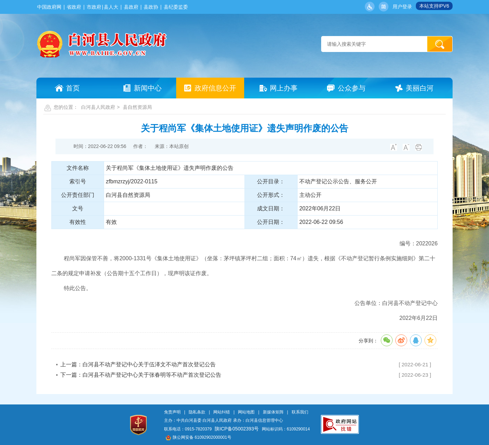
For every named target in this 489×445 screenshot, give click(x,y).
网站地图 (246, 412)
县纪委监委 (176, 7)
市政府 (94, 7)
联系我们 (300, 412)
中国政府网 (49, 7)
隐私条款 (197, 412)
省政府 (74, 7)
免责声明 (172, 412)
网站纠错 (221, 412)
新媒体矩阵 (273, 412)
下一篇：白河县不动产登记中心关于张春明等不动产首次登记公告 (140, 375)
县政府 (131, 7)
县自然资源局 (137, 107)
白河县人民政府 (98, 107)
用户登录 (402, 6)
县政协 (151, 7)
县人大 (111, 7)
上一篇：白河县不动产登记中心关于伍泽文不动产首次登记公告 (138, 364)
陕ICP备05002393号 (237, 428)
